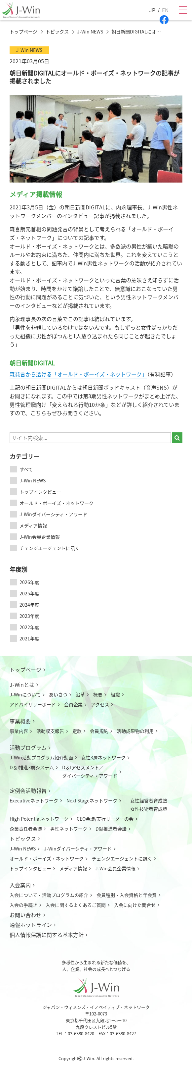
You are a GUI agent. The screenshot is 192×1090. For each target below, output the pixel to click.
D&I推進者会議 (111, 828)
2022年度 (29, 627)
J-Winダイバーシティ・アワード (53, 514)
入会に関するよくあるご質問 (76, 904)
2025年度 (29, 593)
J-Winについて (25, 694)
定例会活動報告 (28, 790)
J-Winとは (22, 684)
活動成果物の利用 (135, 731)
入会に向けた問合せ (135, 904)
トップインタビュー (40, 491)
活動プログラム (28, 747)
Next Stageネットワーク (91, 800)
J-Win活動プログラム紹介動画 (41, 757)
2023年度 (29, 616)
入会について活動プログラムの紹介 (49, 895)
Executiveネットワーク (34, 800)
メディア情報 (33, 525)
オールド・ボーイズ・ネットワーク (56, 503)
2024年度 (29, 604)
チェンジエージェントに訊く (49, 548)
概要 (97, 694)
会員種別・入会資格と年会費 (126, 895)
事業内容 (19, 731)
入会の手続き (23, 904)
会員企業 (73, 704)
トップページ (25, 670)
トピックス (23, 839)
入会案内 (20, 885)
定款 (77, 731)
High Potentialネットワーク (39, 818)
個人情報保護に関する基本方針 (47, 935)
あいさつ (58, 694)
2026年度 (29, 582)
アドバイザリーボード (33, 704)
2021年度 (29, 638)
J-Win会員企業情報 (39, 536)
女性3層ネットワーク (103, 757)
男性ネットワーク (68, 828)
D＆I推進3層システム (32, 767)
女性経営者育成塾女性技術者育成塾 (148, 804)
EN (165, 10)
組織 (115, 694)
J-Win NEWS (32, 480)
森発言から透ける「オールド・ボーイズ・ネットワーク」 (78, 374)
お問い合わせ (25, 915)
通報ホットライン (31, 925)
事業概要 (20, 721)
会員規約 (99, 731)
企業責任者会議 (26, 828)
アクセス (100, 704)
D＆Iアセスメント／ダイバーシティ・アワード (89, 771)
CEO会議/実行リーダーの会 (105, 818)
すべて (26, 469)
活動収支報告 (50, 731)
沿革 (80, 694)
